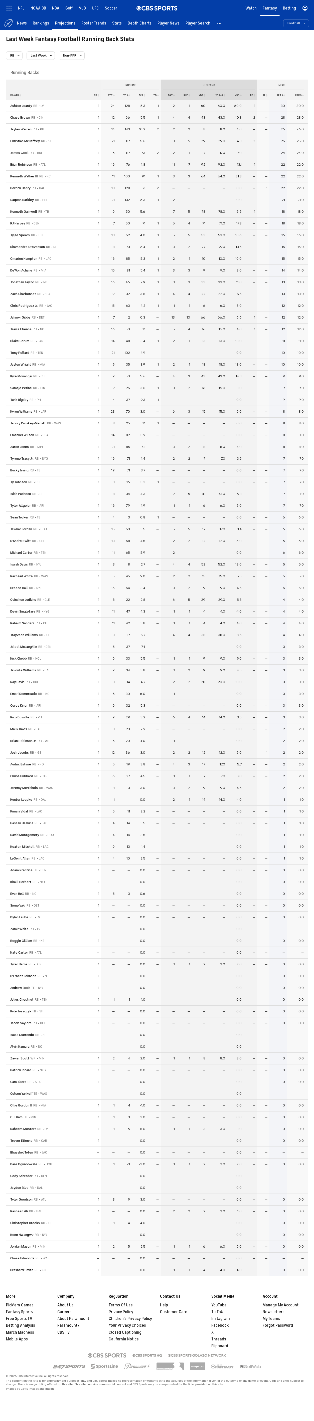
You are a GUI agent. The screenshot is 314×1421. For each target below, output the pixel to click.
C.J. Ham (16, 1117)
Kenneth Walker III (24, 176)
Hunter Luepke (21, 799)
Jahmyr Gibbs (20, 317)
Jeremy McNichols (24, 788)
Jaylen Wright (20, 364)
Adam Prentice (21, 870)
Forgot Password (278, 1325)
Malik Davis (18, 729)
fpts (281, 95)
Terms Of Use (121, 1305)
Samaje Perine (21, 388)
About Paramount (73, 1318)
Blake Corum (19, 341)
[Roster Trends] (93, 23)
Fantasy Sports (19, 1311)
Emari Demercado (23, 694)
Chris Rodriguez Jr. (24, 306)
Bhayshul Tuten (21, 1152)
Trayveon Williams (24, 635)
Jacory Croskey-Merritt (28, 423)
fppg (299, 95)
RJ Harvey (17, 223)
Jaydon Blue (19, 1188)
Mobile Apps (17, 1339)
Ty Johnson (18, 482)
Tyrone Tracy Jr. (22, 458)
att (111, 95)
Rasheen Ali (19, 1211)
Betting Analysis (20, 1325)
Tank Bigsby (19, 400)
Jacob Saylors (21, 1023)
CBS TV (63, 1332)
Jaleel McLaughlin (23, 647)
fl (265, 95)
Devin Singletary (22, 611)
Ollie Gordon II (21, 1105)
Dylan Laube (19, 917)
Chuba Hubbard (21, 776)
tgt (171, 95)
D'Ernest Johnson (23, 976)
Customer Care (173, 1311)
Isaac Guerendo (22, 1035)
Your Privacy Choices (127, 1325)
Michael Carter (21, 552)
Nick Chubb (18, 658)
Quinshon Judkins (23, 600)
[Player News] (168, 23)
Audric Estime (20, 764)
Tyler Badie (18, 964)
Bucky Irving (19, 470)
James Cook (19, 153)
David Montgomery (24, 835)
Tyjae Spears (20, 235)
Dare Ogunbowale (23, 1164)
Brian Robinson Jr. (23, 741)
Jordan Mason (20, 1246)
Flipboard (219, 1345)
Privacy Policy (121, 1311)
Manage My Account (280, 1305)
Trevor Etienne (21, 1141)
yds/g (220, 95)
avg (142, 95)
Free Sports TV (19, 1318)
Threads (218, 1339)
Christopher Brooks (25, 1223)
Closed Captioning (125, 1332)
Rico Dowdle (19, 717)
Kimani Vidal (19, 811)
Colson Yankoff (21, 1093)
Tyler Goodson (21, 1199)
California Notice (124, 1339)
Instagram (220, 1318)
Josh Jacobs (19, 752)
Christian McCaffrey (25, 141)
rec (187, 95)
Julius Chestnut (22, 999)
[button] (219, 23)
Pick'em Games (20, 1305)
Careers (64, 1311)
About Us (65, 1305)
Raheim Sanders (22, 623)
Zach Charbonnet (23, 294)
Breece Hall (19, 588)
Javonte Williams (23, 670)
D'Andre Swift (20, 541)
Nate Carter (19, 952)
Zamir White (19, 929)
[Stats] (117, 23)
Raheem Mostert (23, 1129)
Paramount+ (68, 1325)
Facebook (220, 1325)
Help (164, 1305)
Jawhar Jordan (21, 529)
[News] (22, 23)
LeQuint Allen (20, 858)
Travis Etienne (21, 329)
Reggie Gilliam (21, 941)
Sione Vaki (17, 905)
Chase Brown (20, 117)
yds (126, 95)
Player (15, 95)
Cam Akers (18, 1082)
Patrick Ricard (20, 1070)
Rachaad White (21, 576)
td (156, 95)
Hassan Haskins (21, 823)
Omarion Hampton (23, 258)
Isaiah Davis (19, 564)
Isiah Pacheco (20, 494)
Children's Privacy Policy (130, 1318)
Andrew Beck (20, 988)
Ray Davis (17, 682)
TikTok (217, 1311)
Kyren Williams (21, 411)
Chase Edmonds (22, 1258)
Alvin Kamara (20, 1046)
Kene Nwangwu (22, 1235)
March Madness (20, 1332)
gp (96, 95)
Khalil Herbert (20, 882)
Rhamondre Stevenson (27, 247)
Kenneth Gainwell (23, 211)
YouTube (219, 1305)
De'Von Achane (21, 270)
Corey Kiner (19, 705)
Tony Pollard (19, 353)
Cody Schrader (21, 1176)
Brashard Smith (21, 1270)
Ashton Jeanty (21, 106)
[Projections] (65, 23)
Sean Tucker (19, 517)
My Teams (271, 1318)
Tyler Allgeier (20, 505)
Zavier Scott (19, 1058)
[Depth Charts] (139, 23)
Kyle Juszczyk (20, 1011)
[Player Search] (198, 23)
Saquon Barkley (22, 200)
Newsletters (273, 1311)
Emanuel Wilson (22, 435)
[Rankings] (41, 23)
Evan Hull (17, 894)
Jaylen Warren (21, 129)
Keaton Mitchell (22, 846)
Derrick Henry (20, 188)
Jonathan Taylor (22, 282)
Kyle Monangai (21, 376)
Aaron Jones (19, 447)
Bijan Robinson (21, 164)
